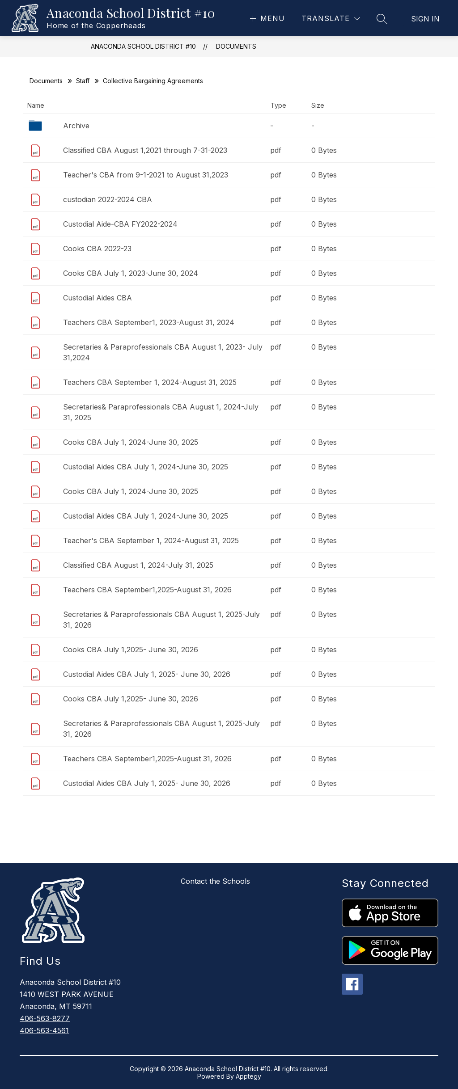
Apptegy (248, 1076)
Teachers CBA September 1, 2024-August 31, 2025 (150, 382)
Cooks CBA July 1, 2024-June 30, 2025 (130, 442)
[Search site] (382, 18)
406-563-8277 (45, 1018)
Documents (236, 46)
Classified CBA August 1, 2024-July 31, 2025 (138, 565)
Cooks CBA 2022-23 (97, 248)
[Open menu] (266, 18)
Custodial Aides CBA (97, 297)
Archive (76, 125)
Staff (82, 80)
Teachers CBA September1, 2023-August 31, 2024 (148, 322)
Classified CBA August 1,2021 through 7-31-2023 (145, 150)
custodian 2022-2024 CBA (107, 199)
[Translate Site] (330, 18)
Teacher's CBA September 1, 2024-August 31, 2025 (151, 540)
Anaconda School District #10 (143, 46)
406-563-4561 (44, 1030)
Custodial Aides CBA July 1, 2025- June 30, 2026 (146, 674)
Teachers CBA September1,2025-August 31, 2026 (147, 589)
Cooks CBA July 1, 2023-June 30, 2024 (130, 273)
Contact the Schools (215, 881)
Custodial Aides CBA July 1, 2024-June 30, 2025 (145, 466)
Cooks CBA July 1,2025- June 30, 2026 (130, 649)
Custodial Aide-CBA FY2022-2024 (120, 223)
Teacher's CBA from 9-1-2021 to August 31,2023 (145, 174)
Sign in (425, 18)
